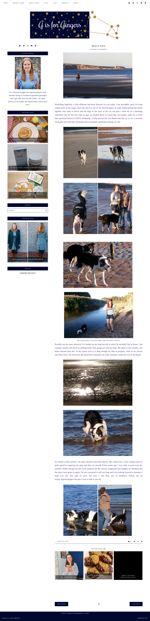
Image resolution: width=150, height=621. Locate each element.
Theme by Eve (142, 618)
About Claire (34, 3)
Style (46, 3)
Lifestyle (60, 541)
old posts (136, 604)
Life (54, 3)
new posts (61, 604)
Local (75, 3)
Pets (67, 541)
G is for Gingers (13, 618)
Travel (64, 3)
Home (6, 3)
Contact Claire (18, 3)
